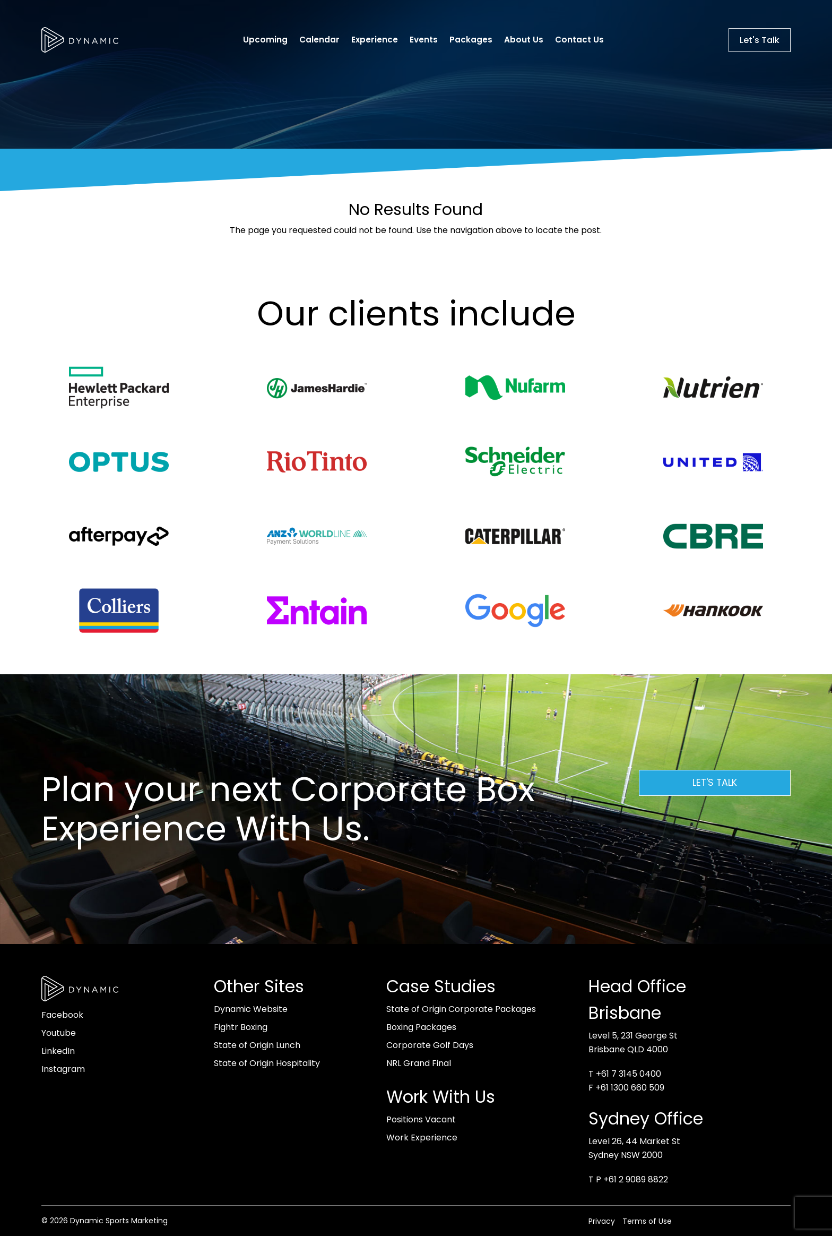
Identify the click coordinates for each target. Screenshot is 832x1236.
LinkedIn (58, 1051)
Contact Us (579, 39)
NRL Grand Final (418, 1063)
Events (424, 39)
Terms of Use (647, 1221)
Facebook (62, 1015)
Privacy (601, 1221)
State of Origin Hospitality (267, 1063)
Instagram (63, 1069)
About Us (523, 39)
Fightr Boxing (240, 1027)
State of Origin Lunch (257, 1045)
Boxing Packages (421, 1027)
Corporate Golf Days (429, 1045)
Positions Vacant (421, 1119)
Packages (470, 39)
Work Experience (421, 1137)
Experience (374, 39)
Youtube (58, 1033)
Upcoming (265, 39)
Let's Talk (759, 40)
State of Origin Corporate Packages (461, 1009)
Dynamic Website (251, 1009)
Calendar (319, 39)
